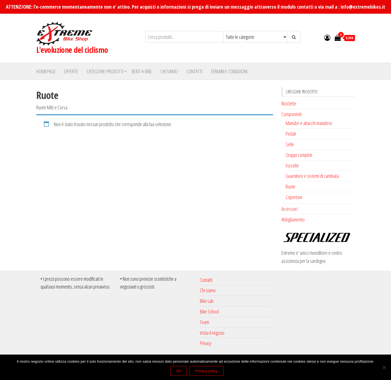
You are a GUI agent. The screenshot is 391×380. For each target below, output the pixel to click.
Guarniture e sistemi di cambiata (312, 176)
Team (204, 322)
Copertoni (294, 197)
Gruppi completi (299, 155)
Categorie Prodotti (105, 71)
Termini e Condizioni (229, 71)
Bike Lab (207, 301)
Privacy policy (206, 371)
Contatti (194, 71)
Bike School (209, 311)
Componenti (291, 114)
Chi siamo (169, 71)
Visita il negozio (212, 332)
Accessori (289, 209)
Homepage (46, 71)
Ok (178, 371)
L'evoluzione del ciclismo (72, 49)
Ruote (290, 186)
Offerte (71, 71)
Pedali (291, 133)
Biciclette (288, 103)
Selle (290, 144)
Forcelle (292, 165)
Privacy (205, 343)
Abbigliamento (293, 219)
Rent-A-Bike (142, 71)
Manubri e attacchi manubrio (309, 123)
